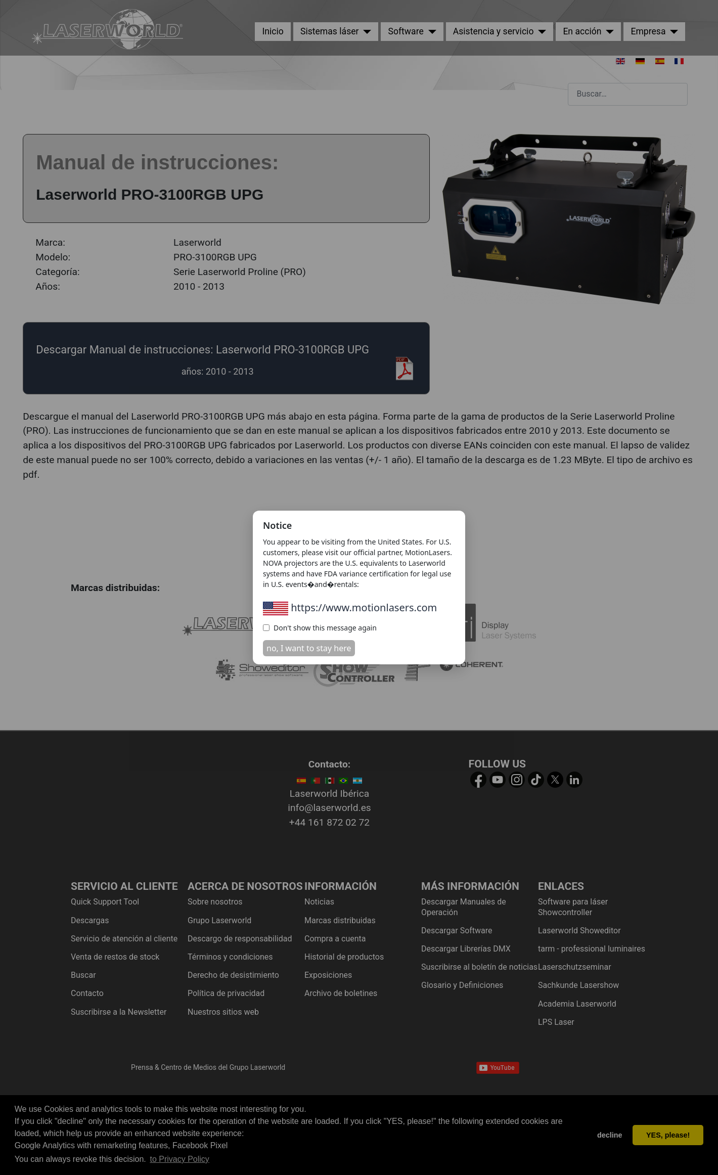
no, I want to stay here (308, 648)
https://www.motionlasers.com (350, 607)
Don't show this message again (320, 627)
